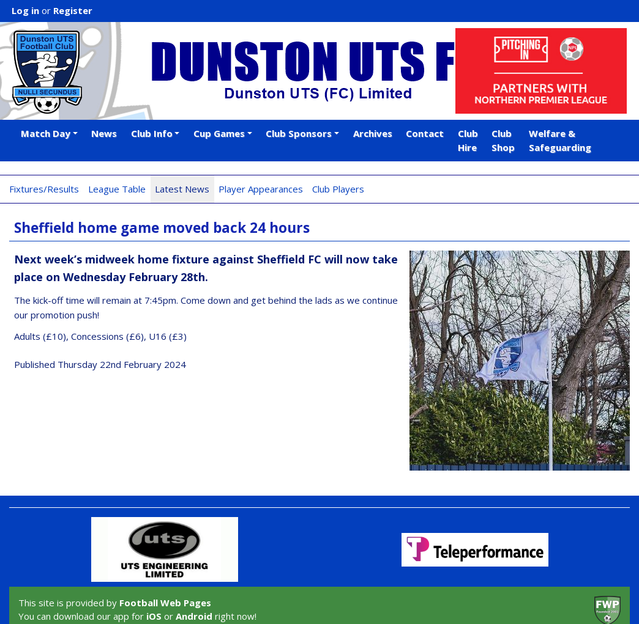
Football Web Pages (165, 602)
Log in (25, 10)
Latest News (182, 189)
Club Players (338, 189)
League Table (117, 189)
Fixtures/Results (44, 189)
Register (72, 10)
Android (194, 616)
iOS (154, 616)
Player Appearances (261, 189)
